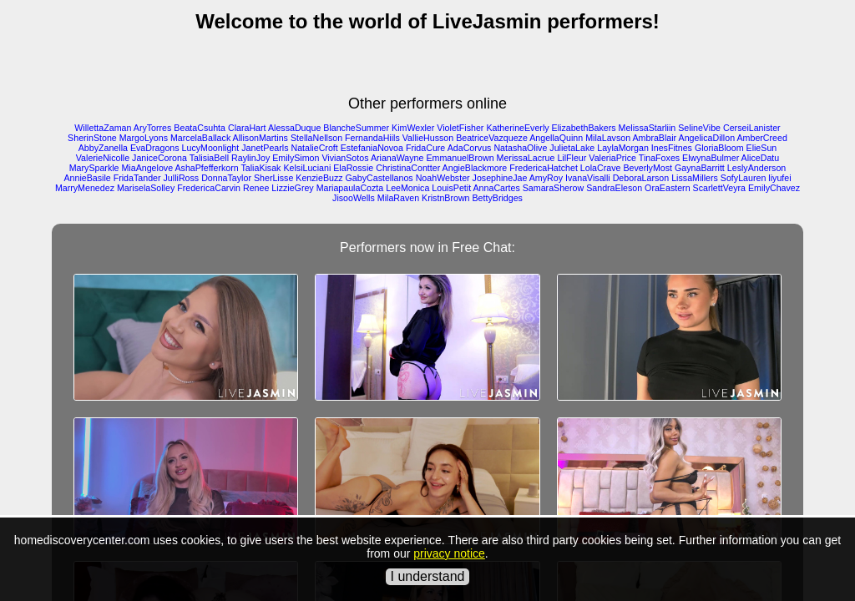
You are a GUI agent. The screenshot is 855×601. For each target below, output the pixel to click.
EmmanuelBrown (459, 158)
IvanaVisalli (587, 178)
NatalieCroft (314, 148)
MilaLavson (607, 138)
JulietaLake (571, 148)
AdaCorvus (470, 148)
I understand (428, 576)
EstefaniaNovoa (372, 148)
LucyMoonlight (211, 148)
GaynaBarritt (700, 168)
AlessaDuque (294, 128)
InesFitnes (671, 148)
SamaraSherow (553, 188)
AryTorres (153, 128)
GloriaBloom (719, 148)
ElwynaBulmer (710, 158)
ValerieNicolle (102, 158)
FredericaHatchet (543, 168)
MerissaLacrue (526, 158)
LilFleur (571, 158)
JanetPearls (264, 148)
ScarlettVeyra (719, 188)
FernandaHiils (372, 138)
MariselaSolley (146, 188)
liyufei (779, 178)
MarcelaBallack (200, 138)
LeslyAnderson (757, 168)
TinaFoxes (659, 158)
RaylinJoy (250, 158)
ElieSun (761, 148)
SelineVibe (699, 128)
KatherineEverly (517, 128)
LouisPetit (451, 188)
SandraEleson (614, 188)
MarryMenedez (84, 188)
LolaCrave (600, 168)
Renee (256, 188)
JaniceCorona (159, 158)
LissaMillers (694, 178)
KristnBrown (445, 198)
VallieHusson (427, 138)
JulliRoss (182, 178)
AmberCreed (761, 138)
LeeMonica (407, 188)
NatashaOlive (520, 148)
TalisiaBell (209, 158)
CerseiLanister (752, 128)
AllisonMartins (260, 138)
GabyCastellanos (379, 178)
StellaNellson (316, 138)
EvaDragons (155, 148)
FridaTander (137, 178)
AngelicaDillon (707, 138)
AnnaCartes (496, 188)
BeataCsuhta (199, 128)
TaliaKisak (260, 168)
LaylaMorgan (623, 148)
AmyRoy (546, 178)
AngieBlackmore (475, 168)
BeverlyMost (647, 168)
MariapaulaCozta (350, 188)
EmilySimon (295, 158)
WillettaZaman (102, 128)
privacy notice (449, 553)
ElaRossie (353, 168)
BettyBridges (498, 198)
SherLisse (273, 178)
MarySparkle (94, 168)
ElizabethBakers (584, 128)
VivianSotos (344, 158)
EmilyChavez (774, 188)
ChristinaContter (408, 168)
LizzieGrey (292, 188)
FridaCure (425, 148)
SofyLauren (743, 178)
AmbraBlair (654, 138)
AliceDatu (760, 158)
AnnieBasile (86, 178)
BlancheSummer (356, 128)
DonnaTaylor (226, 178)
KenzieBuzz (319, 178)
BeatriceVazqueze (492, 138)
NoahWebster (443, 178)
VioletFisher (460, 128)
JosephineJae (500, 178)
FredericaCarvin (208, 188)
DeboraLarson (641, 178)
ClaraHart (247, 128)
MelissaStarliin (647, 128)
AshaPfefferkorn (206, 168)
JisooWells (353, 198)
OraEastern (668, 188)
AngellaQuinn (556, 138)
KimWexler (413, 128)
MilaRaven (398, 198)
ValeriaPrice (612, 158)
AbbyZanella (103, 148)
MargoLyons (143, 138)
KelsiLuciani (307, 168)
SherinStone (92, 138)
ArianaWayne (397, 158)
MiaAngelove (147, 168)
